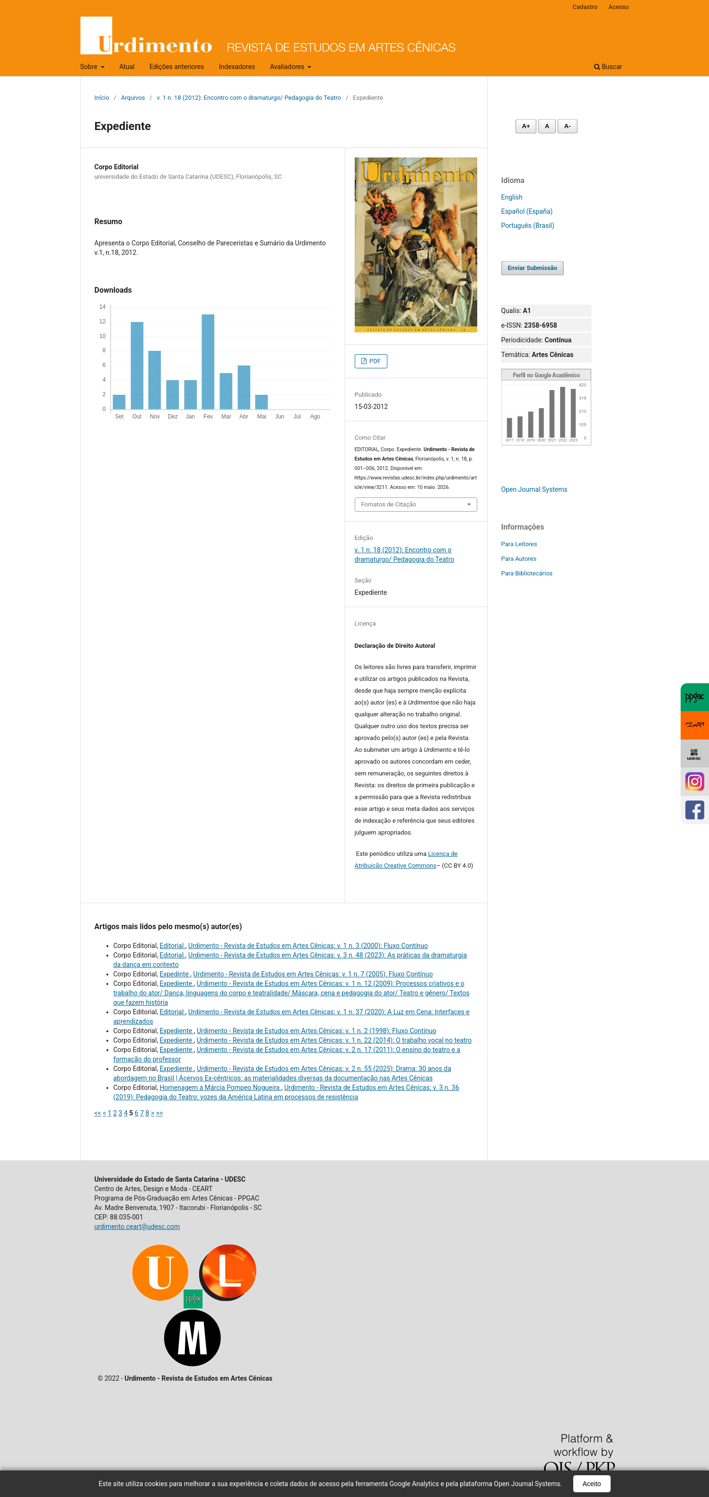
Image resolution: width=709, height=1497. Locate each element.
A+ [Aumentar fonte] (526, 126)
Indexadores (237, 66)
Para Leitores (519, 544)
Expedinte (175, 974)
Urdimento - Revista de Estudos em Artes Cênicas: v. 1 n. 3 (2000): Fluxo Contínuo (308, 945)
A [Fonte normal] (547, 126)
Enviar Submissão (533, 267)
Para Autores (519, 558)
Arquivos (133, 97)
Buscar (608, 66)
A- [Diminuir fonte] (567, 126)
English (512, 197)
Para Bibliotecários (527, 573)
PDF (374, 361)
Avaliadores (288, 66)
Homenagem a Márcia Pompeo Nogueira (220, 1087)
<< (98, 1113)
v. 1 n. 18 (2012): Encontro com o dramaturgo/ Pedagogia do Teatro (249, 97)
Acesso (618, 6)
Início (102, 97)
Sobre (89, 66)
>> (159, 1113)
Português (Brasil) (527, 225)
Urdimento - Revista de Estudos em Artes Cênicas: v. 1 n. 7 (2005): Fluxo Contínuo (313, 974)
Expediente (177, 983)
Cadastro (585, 6)
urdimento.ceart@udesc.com (137, 1226)
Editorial (172, 945)
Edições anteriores (176, 66)
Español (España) (527, 211)
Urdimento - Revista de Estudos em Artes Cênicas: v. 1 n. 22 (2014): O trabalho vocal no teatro (334, 1040)
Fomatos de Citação (388, 504)
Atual (126, 66)
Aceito (592, 1484)
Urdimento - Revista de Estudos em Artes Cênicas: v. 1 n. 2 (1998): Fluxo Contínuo (317, 1031)
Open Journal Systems (534, 489)
